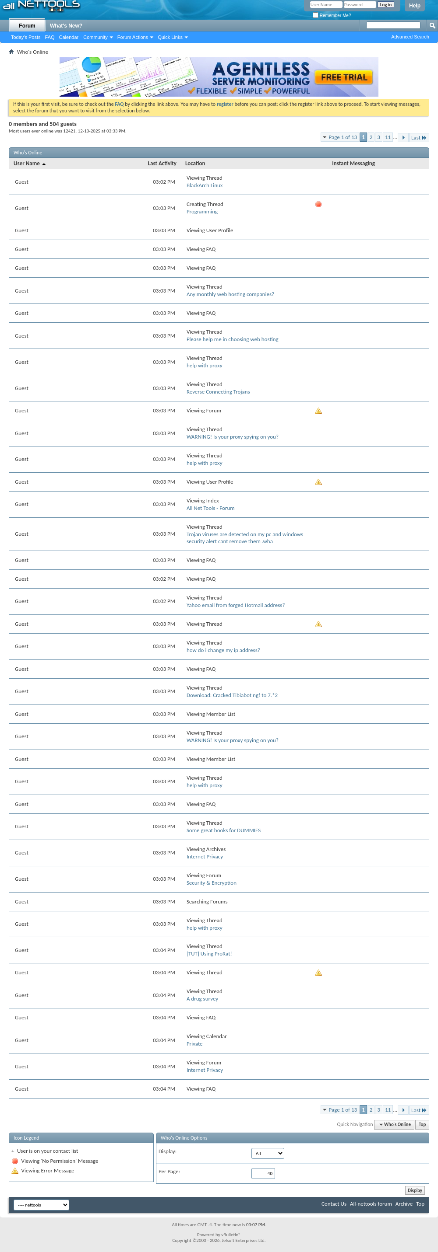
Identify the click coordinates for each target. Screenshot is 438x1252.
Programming (202, 211)
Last (419, 137)
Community (95, 37)
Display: (168, 1151)
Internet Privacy (205, 856)
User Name (30, 163)
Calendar (69, 37)
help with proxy (205, 365)
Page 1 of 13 (343, 137)
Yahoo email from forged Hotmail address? (236, 605)
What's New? (66, 26)
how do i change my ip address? (223, 650)
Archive (404, 1203)
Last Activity (162, 163)
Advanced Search (410, 36)
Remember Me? (332, 15)
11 (388, 137)
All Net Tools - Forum (211, 508)
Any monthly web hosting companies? (230, 294)
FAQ (50, 37)
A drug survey (202, 998)
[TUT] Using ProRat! (209, 953)
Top (422, 1124)
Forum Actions (132, 37)
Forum (27, 26)
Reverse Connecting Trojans (218, 391)
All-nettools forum (371, 1203)
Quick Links (170, 37)
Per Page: (169, 1171)
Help (414, 6)
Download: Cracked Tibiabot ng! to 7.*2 (232, 695)
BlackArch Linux (205, 185)
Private (195, 1043)
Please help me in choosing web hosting (233, 339)
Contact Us (333, 1203)
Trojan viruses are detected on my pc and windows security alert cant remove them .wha (245, 537)
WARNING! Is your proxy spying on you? (233, 436)
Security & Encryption (212, 882)
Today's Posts (26, 37)
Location (195, 163)
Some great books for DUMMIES (224, 830)
